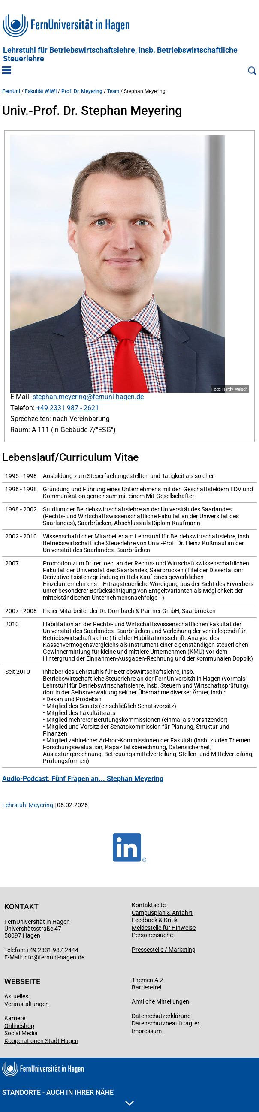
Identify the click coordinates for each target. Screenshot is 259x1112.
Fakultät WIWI (41, 91)
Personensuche (152, 935)
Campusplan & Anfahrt (162, 912)
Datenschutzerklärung (161, 1016)
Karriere (14, 1018)
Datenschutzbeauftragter (165, 1023)
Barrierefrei (146, 987)
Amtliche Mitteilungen (160, 1001)
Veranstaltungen (26, 1004)
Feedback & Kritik (155, 920)
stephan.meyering (60, 397)
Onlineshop (19, 1025)
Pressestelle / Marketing (164, 949)
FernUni (11, 91)
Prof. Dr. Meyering (81, 91)
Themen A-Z (147, 980)
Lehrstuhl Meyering (27, 805)
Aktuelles (16, 996)
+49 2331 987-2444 (52, 950)
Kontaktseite (149, 905)
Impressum (147, 1031)
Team (113, 91)
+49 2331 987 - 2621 (67, 408)
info (28, 957)
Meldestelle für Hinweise (164, 927)
